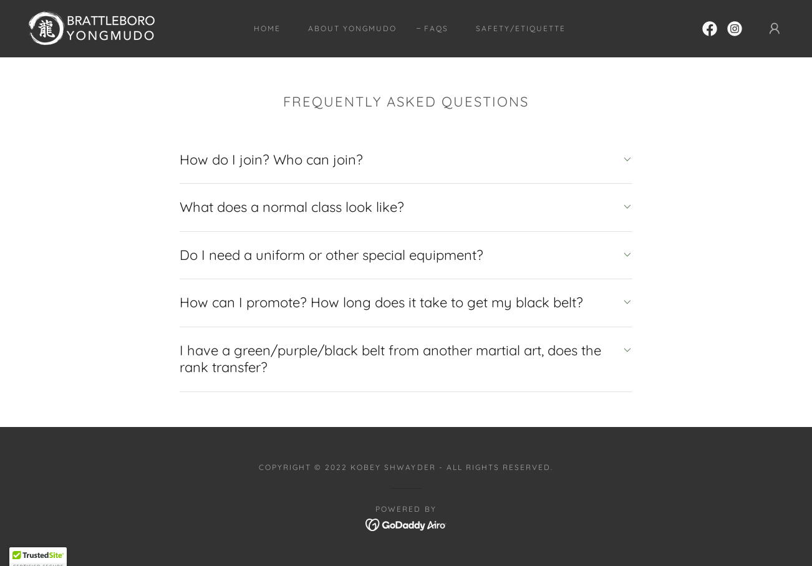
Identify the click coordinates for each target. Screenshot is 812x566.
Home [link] (267, 28)
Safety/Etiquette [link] (521, 28)
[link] (91, 27)
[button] (774, 28)
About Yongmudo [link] (352, 28)
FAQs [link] (436, 28)
